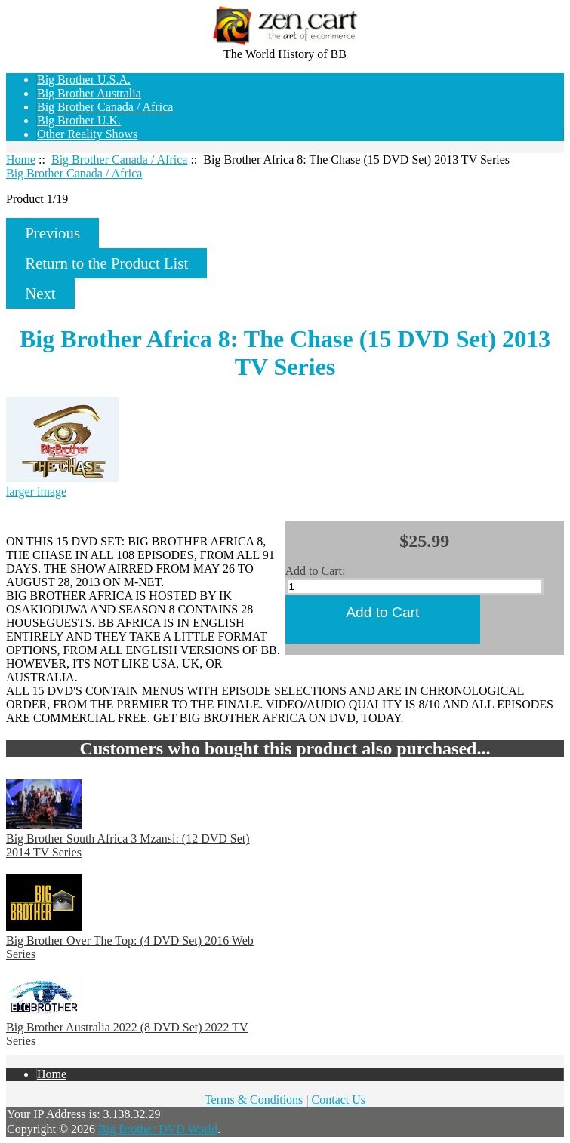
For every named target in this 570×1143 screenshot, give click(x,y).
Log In (554, 29)
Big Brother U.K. (79, 120)
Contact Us (339, 1099)
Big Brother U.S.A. (84, 79)
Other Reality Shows (87, 134)
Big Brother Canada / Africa (119, 159)
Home (555, 16)
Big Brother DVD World (157, 1129)
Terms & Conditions (254, 1099)
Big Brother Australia (89, 93)
